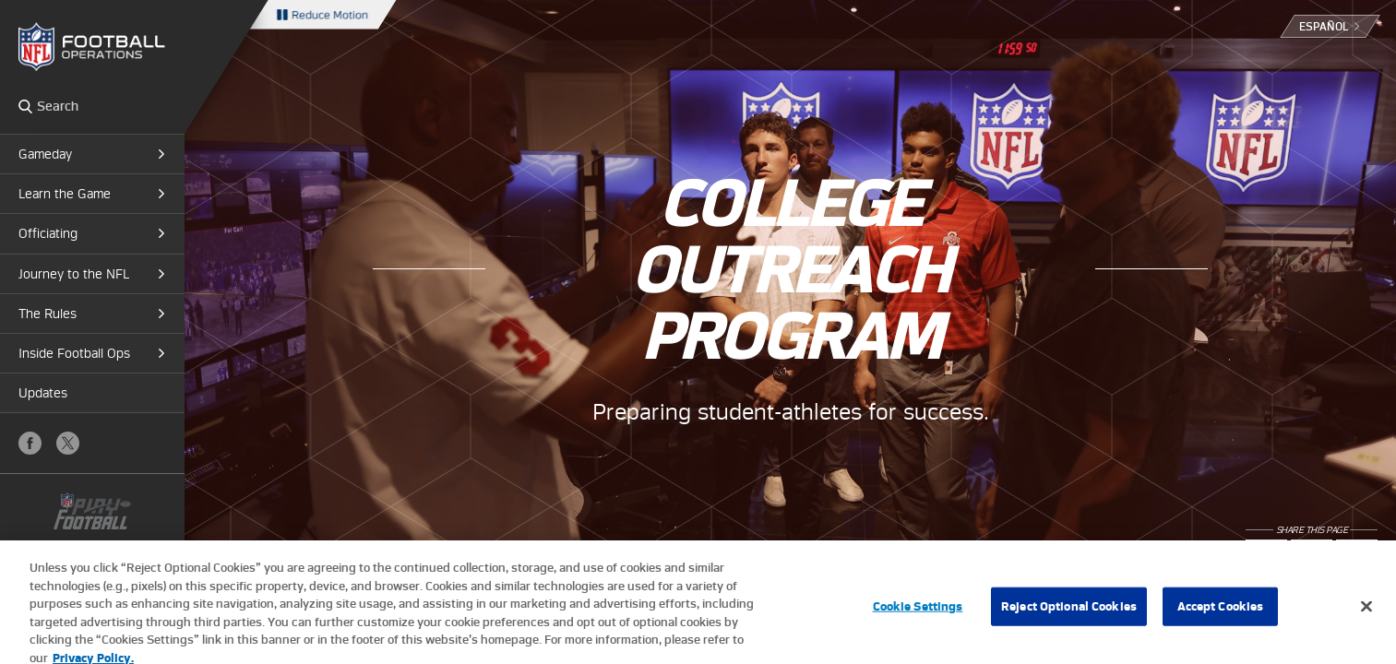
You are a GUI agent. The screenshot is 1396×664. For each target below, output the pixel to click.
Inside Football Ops (74, 353)
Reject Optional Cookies (1069, 613)
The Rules (47, 313)
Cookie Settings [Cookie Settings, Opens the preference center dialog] (918, 613)
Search (25, 106)
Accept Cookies (1220, 613)
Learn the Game (64, 193)
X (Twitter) (67, 443)
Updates (42, 392)
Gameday (45, 154)
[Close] (1366, 613)
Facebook (30, 443)
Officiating (48, 233)
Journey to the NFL (73, 274)
